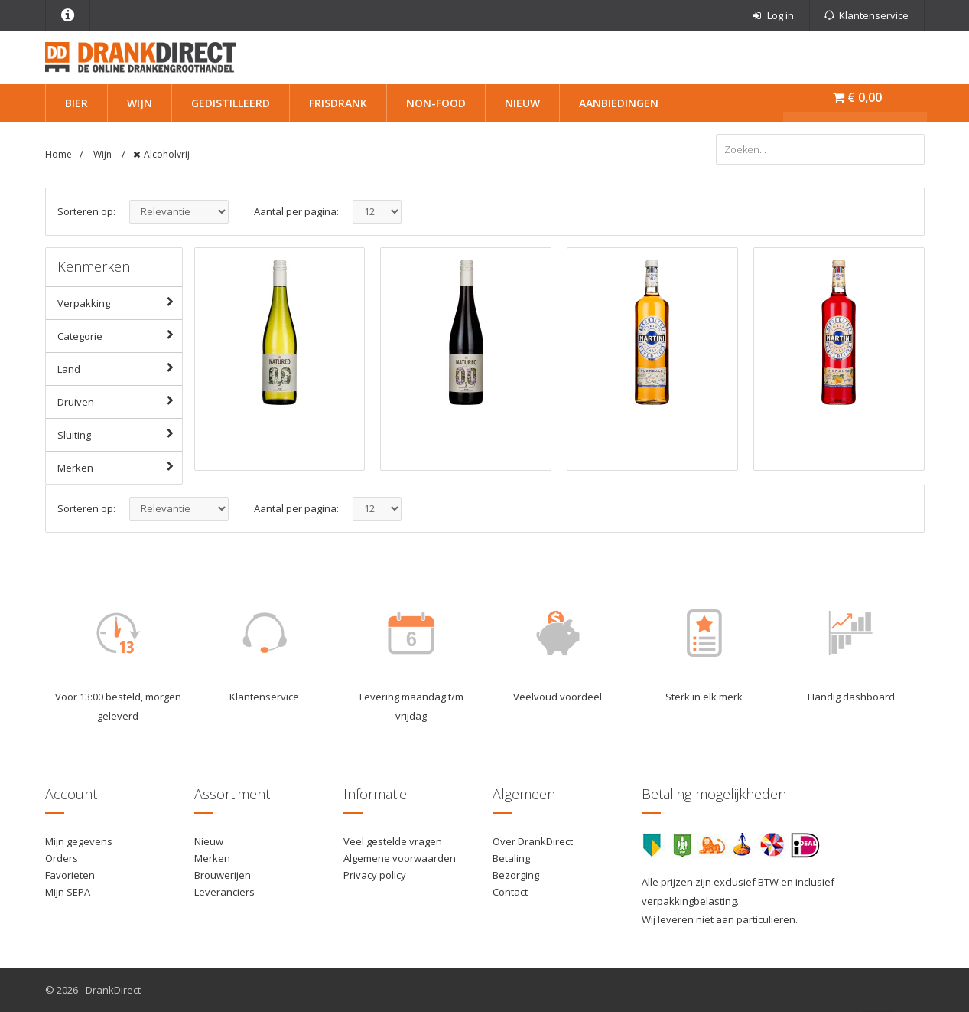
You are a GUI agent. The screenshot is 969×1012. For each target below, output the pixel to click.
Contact (510, 892)
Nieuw (522, 103)
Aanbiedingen (618, 103)
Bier (76, 103)
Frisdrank (338, 103)
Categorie (119, 335)
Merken (119, 467)
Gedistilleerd (230, 103)
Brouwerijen (222, 875)
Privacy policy (374, 875)
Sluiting (119, 434)
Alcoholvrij (167, 154)
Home (58, 154)
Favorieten (70, 875)
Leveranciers (224, 892)
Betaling (511, 858)
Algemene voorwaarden (399, 858)
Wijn (139, 103)
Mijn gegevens (78, 841)
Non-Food (436, 103)
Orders (61, 858)
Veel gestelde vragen (392, 841)
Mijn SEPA (67, 892)
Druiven (119, 401)
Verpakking (119, 302)
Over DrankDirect (533, 841)
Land (119, 368)
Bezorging (516, 875)
